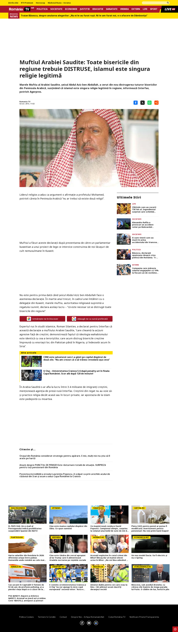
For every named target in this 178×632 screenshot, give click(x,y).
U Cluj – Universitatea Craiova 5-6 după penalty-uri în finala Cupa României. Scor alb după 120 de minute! (76, 372)
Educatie (97, 9)
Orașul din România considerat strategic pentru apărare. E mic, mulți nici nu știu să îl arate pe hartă (64, 457)
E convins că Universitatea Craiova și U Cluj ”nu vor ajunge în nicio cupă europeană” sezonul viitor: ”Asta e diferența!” (67, 587)
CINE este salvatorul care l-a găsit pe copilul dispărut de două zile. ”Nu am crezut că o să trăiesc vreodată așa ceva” (76, 358)
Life (145, 9)
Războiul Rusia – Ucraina (59, 3)
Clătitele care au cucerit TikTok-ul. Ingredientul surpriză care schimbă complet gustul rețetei (144, 209)
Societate (56, 9)
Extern (136, 9)
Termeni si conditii (46, 617)
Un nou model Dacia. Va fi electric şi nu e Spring (149, 556)
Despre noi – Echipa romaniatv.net (87, 617)
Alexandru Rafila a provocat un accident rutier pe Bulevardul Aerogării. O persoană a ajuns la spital (143, 224)
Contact (63, 617)
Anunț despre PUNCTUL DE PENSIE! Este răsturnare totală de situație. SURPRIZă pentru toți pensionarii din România (62, 466)
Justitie (85, 9)
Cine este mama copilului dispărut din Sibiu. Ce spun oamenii (68, 527)
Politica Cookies (26, 617)
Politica (42, 9)
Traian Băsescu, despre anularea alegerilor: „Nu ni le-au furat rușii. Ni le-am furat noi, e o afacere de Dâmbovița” (84, 15)
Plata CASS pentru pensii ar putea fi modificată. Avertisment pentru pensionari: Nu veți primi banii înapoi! (150, 528)
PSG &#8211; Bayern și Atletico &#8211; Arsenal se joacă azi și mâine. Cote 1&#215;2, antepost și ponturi (27, 598)
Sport (153, 9)
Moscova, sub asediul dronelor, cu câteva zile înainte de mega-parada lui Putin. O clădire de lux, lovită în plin (150, 587)
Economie (71, 9)
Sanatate (111, 9)
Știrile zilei (13, 3)
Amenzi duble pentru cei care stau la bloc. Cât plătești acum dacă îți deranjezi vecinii (108, 587)
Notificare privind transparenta (144, 617)
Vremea (124, 9)
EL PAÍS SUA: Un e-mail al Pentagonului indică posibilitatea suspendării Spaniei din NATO (24, 528)
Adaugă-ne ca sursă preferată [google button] (90, 319)
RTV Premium (27, 3)
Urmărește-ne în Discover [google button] (42, 319)
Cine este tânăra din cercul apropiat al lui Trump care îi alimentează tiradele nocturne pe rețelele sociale (67, 557)
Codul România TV (116, 617)
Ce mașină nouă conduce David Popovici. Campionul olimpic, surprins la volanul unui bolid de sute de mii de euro (109, 528)
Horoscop (40, 3)
